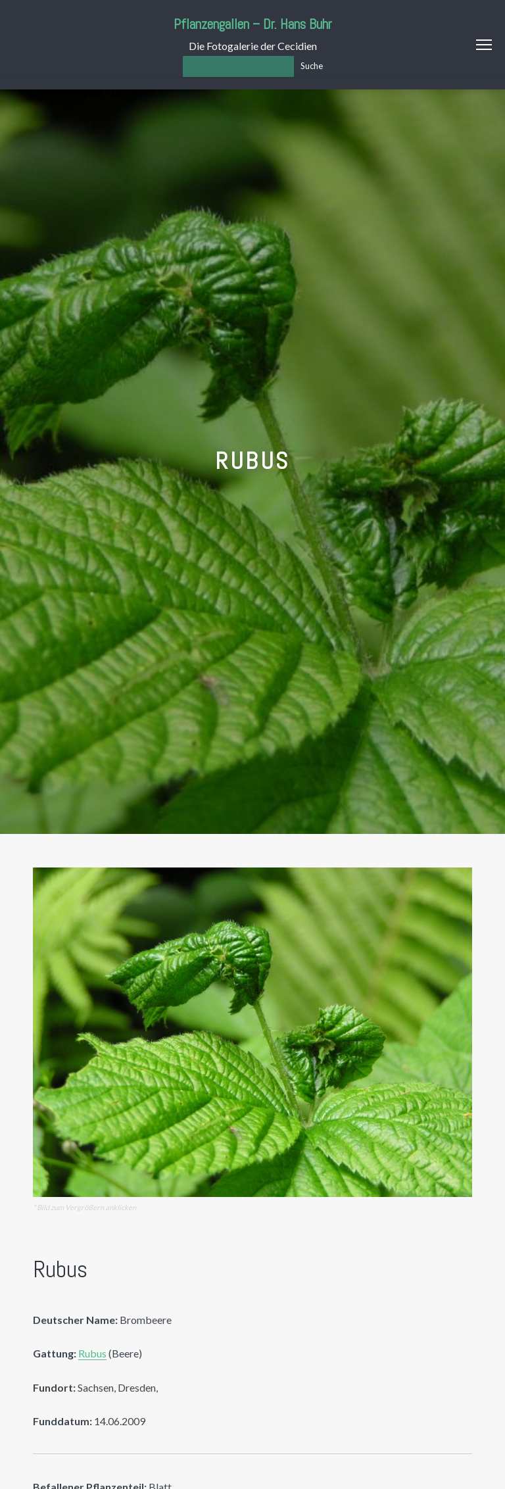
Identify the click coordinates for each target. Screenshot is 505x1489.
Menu (484, 44)
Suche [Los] (312, 66)
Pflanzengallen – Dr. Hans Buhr (253, 24)
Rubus (92, 1353)
